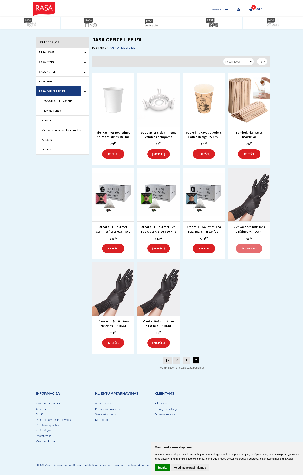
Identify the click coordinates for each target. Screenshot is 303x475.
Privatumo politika (48, 425)
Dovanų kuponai (165, 414)
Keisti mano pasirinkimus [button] (190, 467)
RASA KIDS (45, 81)
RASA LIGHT (47, 52)
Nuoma (46, 149)
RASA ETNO (46, 62)
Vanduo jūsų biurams (50, 403)
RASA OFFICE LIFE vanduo (57, 101)
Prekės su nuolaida (107, 409)
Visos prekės (103, 403)
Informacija (48, 393)
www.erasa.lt (221, 9)
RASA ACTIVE (47, 72)
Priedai (46, 120)
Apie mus (42, 409)
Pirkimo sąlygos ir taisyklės (53, 419)
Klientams (164, 393)
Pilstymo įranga (51, 110)
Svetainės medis (106, 414)
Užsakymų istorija (166, 409)
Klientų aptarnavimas (117, 393)
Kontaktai (101, 419)
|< (167, 360)
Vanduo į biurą (45, 441)
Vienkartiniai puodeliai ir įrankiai (62, 130)
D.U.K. (39, 414)
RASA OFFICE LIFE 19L (52, 91)
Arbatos (47, 140)
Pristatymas (43, 435)
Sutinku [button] (162, 467)
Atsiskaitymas (45, 430)
